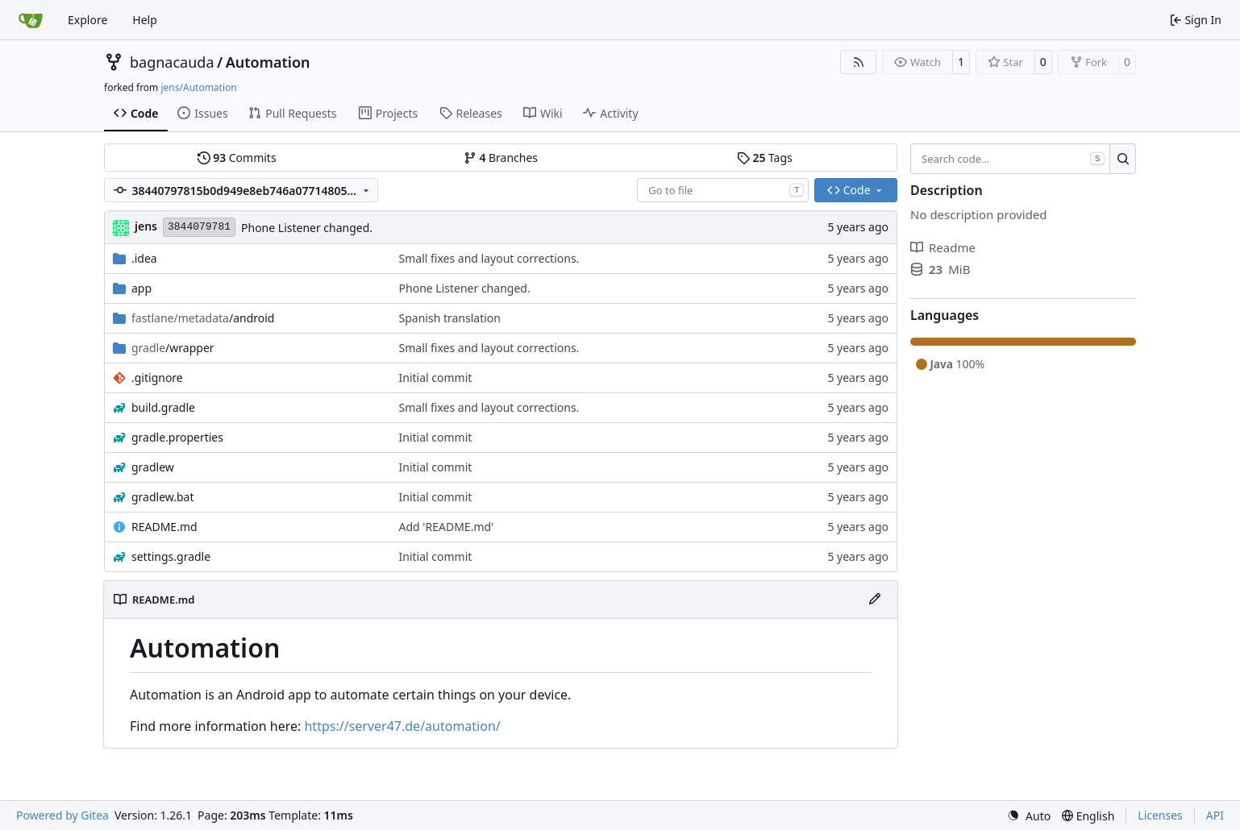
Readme (943, 247)
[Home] (30, 20)
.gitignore (157, 377)
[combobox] (723, 190)
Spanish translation (450, 318)
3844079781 (199, 227)
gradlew (152, 467)
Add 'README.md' (446, 526)
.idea (144, 258)
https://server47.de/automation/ (402, 726)
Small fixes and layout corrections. (489, 258)
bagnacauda (172, 62)
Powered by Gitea (62, 815)
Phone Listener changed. (306, 227)
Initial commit (435, 377)
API (1215, 815)
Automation (268, 62)
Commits (237, 157)
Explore (87, 19)
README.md (164, 526)
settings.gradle (170, 556)
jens (146, 226)
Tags (765, 157)
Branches (501, 157)
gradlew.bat (162, 496)
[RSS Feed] (858, 62)
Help (144, 19)
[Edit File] (875, 599)
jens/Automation (198, 87)
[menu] (1029, 816)
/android (202, 318)
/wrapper (172, 347)
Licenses (1160, 815)
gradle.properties (177, 437)
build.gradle (163, 407)
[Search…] (1122, 158)
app (141, 288)
